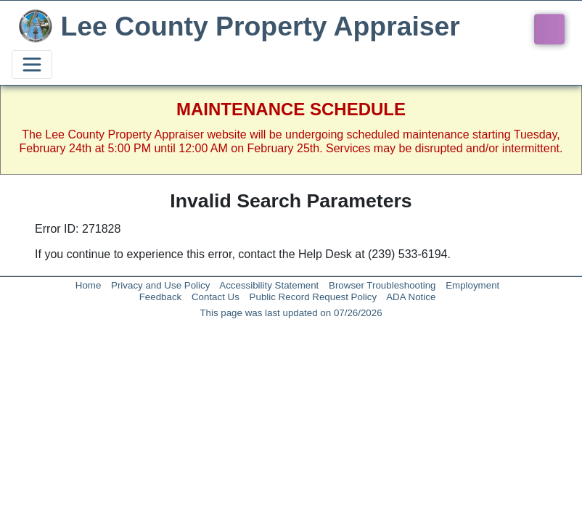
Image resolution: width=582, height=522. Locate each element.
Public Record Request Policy (313, 296)
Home (88, 285)
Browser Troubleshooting (382, 285)
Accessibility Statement (269, 285)
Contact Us (215, 296)
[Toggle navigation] (32, 64)
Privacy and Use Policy (160, 285)
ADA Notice (410, 296)
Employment (472, 285)
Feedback (160, 296)
